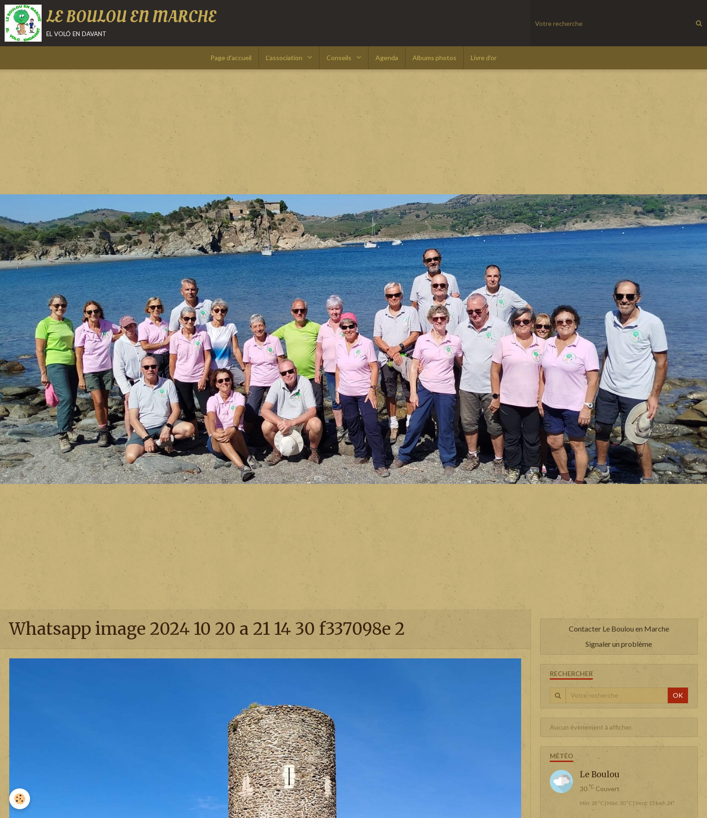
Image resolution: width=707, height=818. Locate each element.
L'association (285, 58)
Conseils (339, 58)
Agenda (386, 58)
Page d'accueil (231, 58)
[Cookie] (19, 798)
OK (678, 695)
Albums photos (434, 58)
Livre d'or (484, 58)
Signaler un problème (618, 643)
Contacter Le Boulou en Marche (619, 628)
